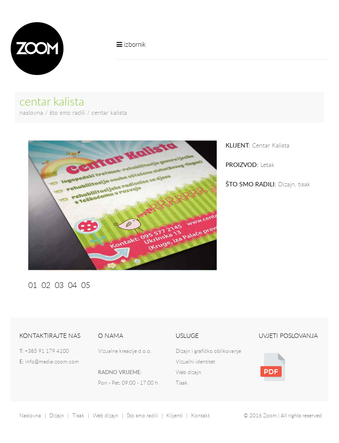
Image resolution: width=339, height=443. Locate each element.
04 (72, 286)
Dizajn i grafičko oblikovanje (208, 351)
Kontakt (200, 415)
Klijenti (174, 415)
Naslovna (30, 415)
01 (32, 286)
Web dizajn (188, 372)
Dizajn (56, 415)
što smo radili (67, 113)
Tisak (182, 383)
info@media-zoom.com (52, 361)
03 (59, 286)
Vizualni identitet (195, 361)
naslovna (31, 113)
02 (45, 286)
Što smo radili (142, 415)
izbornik (131, 44)
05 (85, 286)
